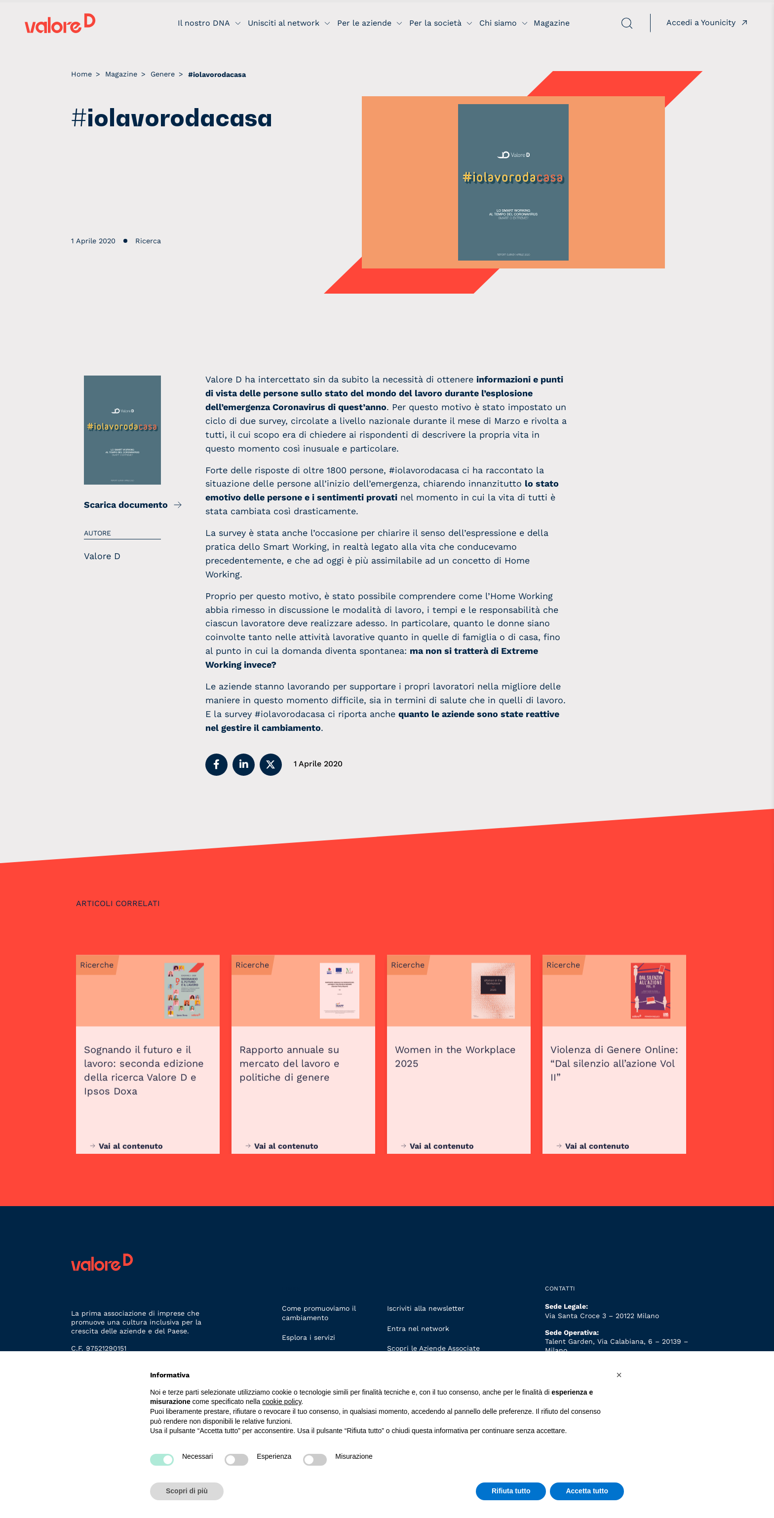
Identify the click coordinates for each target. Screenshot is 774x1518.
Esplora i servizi (308, 1337)
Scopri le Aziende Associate (433, 1348)
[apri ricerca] (602, 23)
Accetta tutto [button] (587, 1491)
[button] (216, 765)
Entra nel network (418, 1328)
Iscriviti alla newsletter (425, 1308)
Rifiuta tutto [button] (511, 1491)
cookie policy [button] (281, 1401)
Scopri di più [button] (187, 1491)
